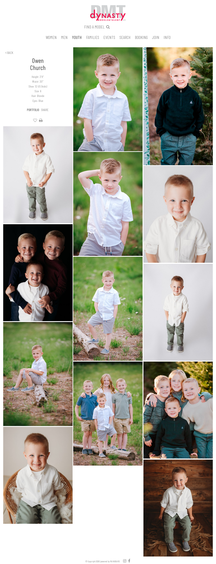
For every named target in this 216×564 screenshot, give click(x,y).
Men (64, 37)
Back (9, 52)
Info (167, 37)
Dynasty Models (108, 13)
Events (109, 37)
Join (155, 37)
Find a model (94, 26)
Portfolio (33, 110)
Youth (77, 37)
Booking (141, 37)
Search (125, 37)
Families (92, 37)
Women (51, 37)
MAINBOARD (115, 561)
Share (45, 110)
